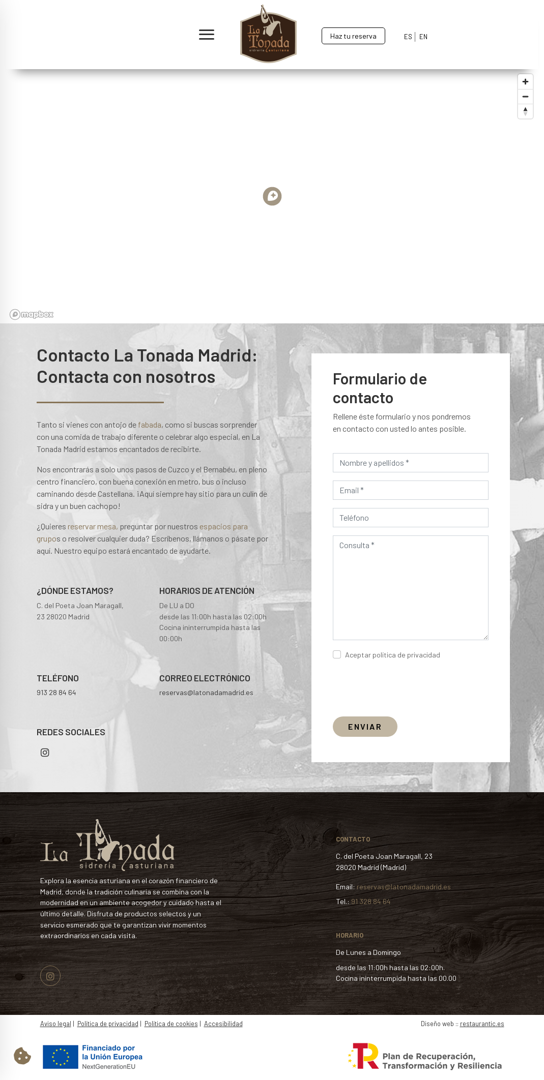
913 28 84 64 (56, 692)
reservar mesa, (93, 526)
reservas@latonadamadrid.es (206, 692)
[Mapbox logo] (31, 319)
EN (423, 37)
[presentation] (410, 688)
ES (408, 37)
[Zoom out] (525, 101)
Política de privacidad (107, 1023)
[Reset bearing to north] (525, 115)
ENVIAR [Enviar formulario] (365, 726)
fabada (149, 424)
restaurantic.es (482, 1023)
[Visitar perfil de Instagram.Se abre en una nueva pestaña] (50, 977)
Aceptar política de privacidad (392, 654)
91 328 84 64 (371, 901)
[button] (119, 34)
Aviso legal (55, 1023)
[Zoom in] (525, 86)
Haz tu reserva (353, 36)
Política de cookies (171, 1023)
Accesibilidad (223, 1023)
